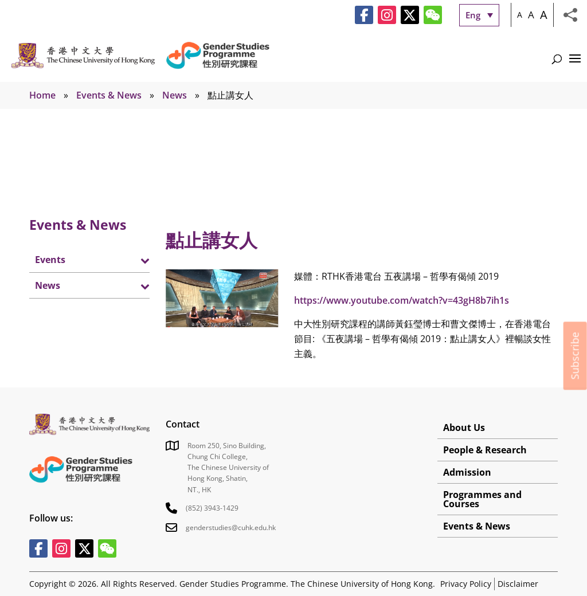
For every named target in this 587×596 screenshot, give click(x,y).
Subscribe (575, 355)
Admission (467, 472)
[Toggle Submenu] (129, 259)
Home (42, 95)
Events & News (109, 95)
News (174, 95)
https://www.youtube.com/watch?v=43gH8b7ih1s (401, 300)
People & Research (485, 450)
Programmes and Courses (482, 499)
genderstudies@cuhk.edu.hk (231, 527)
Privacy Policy (465, 583)
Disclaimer (518, 583)
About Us (464, 427)
